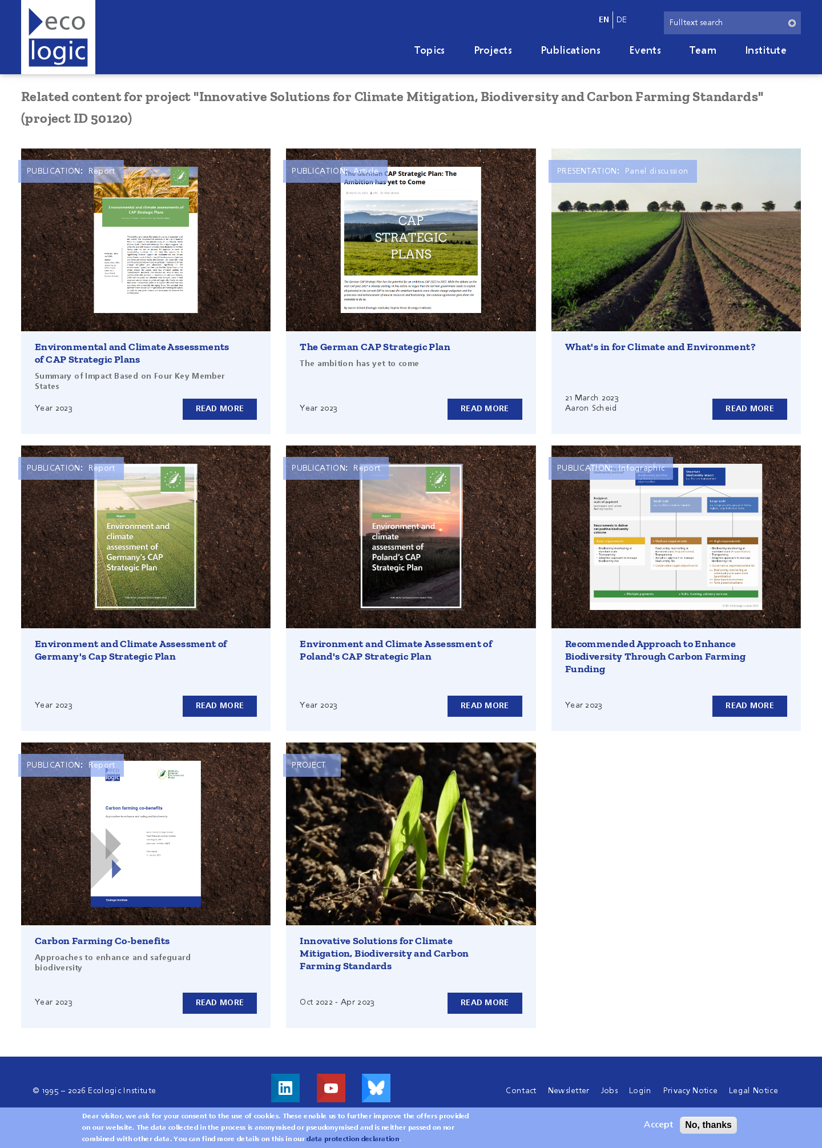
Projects (493, 51)
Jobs (609, 1091)
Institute (766, 51)
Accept (658, 1125)
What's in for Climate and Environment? (660, 346)
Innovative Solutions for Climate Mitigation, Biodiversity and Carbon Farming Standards (384, 953)
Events (645, 51)
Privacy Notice (690, 1091)
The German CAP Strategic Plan (375, 346)
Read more (220, 409)
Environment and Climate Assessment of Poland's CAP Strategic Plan (396, 650)
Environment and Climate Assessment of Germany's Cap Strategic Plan (131, 650)
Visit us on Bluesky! (376, 1088)
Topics (429, 51)
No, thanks (708, 1125)
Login (640, 1091)
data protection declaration (353, 1139)
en (604, 20)
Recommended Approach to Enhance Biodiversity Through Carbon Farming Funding (655, 656)
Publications (571, 51)
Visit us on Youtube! (331, 1088)
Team (703, 51)
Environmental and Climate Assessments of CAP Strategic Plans (132, 353)
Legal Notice (753, 1091)
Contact (521, 1091)
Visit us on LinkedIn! (285, 1088)
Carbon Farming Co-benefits (102, 940)
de (621, 20)
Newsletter (569, 1091)
